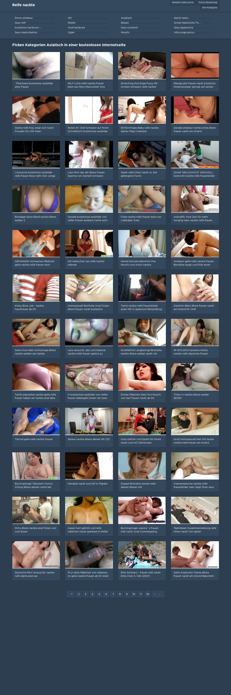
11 (141, 594)
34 (147, 594)
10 (133, 594)
